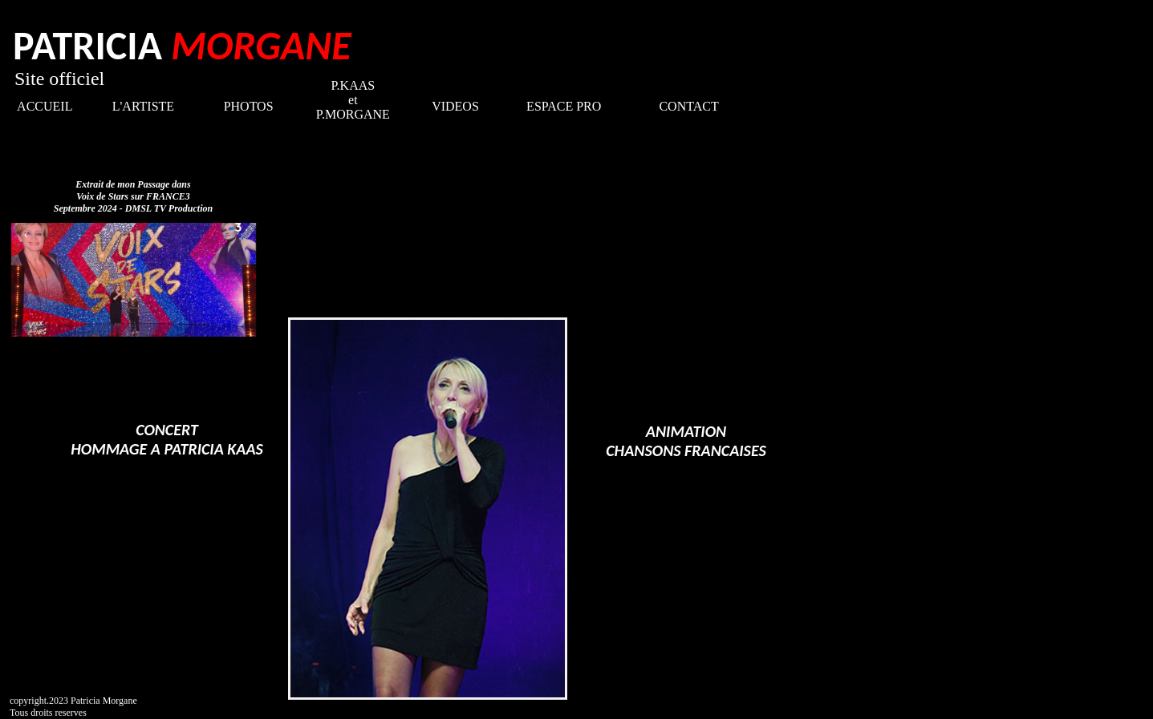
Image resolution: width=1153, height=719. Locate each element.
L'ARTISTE (143, 106)
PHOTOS (249, 106)
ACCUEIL (44, 106)
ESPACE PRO (563, 106)
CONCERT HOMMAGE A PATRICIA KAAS (167, 439)
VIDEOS (455, 106)
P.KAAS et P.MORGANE (353, 100)
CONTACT (688, 106)
